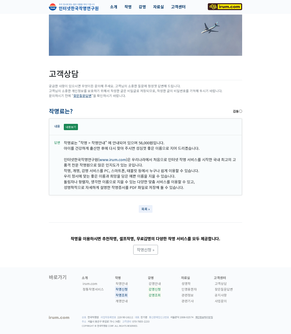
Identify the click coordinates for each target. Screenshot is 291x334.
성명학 (186, 283)
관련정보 (188, 295)
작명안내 (122, 283)
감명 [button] (142, 6)
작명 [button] (128, 6)
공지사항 (221, 295)
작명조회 (122, 295)
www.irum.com (112, 159)
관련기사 (188, 300)
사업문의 (221, 300)
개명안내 (122, 300)
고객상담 (221, 283)
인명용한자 (189, 289)
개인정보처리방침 (204, 317)
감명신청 (155, 289)
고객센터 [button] (178, 6)
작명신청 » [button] (145, 250)
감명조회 (155, 295)
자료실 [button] (158, 6)
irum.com (90, 283)
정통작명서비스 (93, 289)
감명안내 (155, 283)
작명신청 (122, 289)
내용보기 (71, 127)
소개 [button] (113, 6)
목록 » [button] (145, 209)
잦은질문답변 (82, 95)
